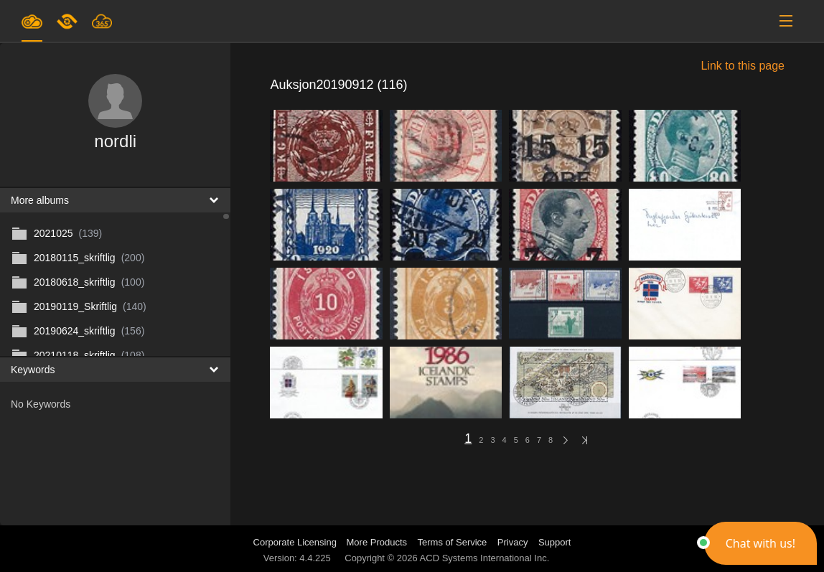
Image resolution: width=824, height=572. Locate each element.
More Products (377, 542)
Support (554, 542)
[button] (760, 543)
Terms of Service (452, 542)
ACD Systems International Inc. (485, 558)
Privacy (512, 542)
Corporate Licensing (296, 542)
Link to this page (743, 66)
